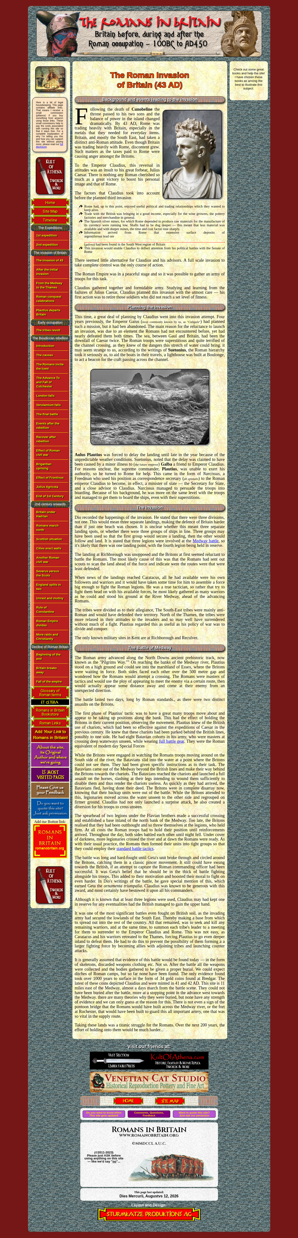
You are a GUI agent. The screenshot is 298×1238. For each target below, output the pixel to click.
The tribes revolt (48, 330)
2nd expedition (47, 244)
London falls (45, 395)
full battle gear (171, 741)
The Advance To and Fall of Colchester (48, 382)
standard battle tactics (134, 848)
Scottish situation (49, 539)
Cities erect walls (48, 548)
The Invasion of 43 (49, 260)
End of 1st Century (50, 496)
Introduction (45, 346)
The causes (44, 355)
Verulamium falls (48, 405)
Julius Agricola (47, 487)
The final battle (47, 414)
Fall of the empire (49, 681)
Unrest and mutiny (49, 598)
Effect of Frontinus (50, 477)
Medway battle (205, 541)
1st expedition (46, 235)
